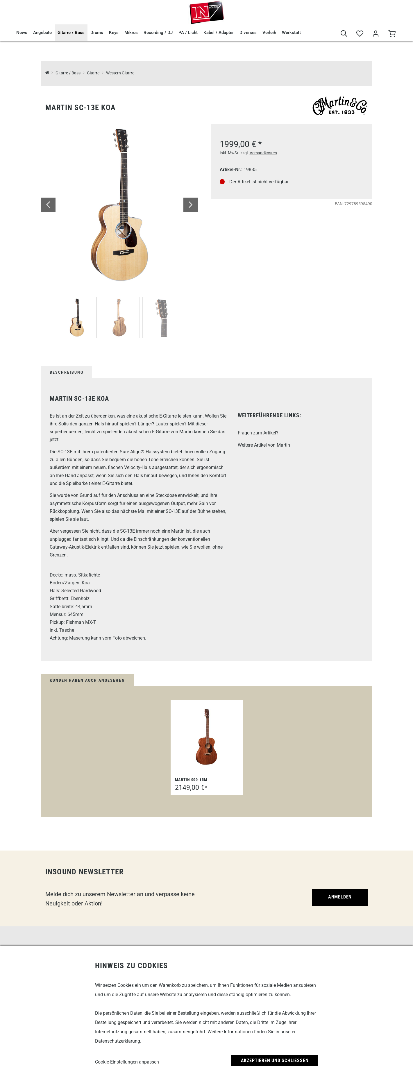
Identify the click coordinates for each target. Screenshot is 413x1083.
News (21, 32)
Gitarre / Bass (71, 32)
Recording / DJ (158, 32)
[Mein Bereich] (376, 33)
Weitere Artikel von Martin (264, 445)
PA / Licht (188, 32)
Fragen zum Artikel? (258, 433)
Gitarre (93, 73)
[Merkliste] (360, 33)
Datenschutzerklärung (117, 1041)
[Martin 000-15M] (206, 737)
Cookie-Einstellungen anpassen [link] (127, 1062)
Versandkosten (263, 153)
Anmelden (340, 897)
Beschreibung (66, 372)
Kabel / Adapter (218, 32)
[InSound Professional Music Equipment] (47, 73)
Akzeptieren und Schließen (275, 1060)
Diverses (248, 32)
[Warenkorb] (392, 33)
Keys (114, 32)
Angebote (42, 32)
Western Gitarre (120, 73)
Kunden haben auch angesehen (87, 680)
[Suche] (344, 33)
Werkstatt (291, 32)
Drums (96, 32)
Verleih (269, 32)
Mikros (131, 32)
